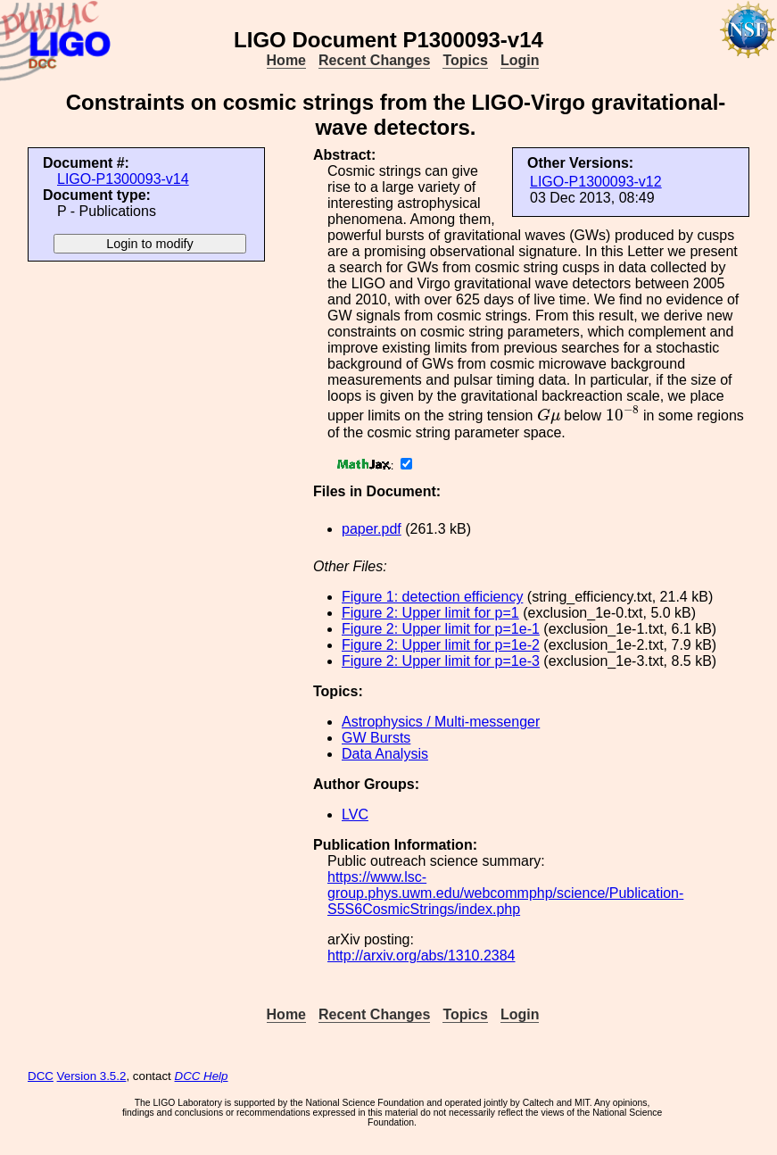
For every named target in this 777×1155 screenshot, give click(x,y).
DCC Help (201, 1076)
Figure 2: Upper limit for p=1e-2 (441, 644)
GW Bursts (376, 737)
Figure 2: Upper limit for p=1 (430, 612)
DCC (41, 1076)
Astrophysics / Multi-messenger (441, 721)
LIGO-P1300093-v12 (596, 181)
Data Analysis (385, 753)
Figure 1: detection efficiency (432, 596)
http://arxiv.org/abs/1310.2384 (421, 955)
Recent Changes (374, 60)
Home (286, 60)
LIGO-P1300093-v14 (123, 179)
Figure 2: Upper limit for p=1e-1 (441, 628)
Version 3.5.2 (92, 1076)
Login (520, 60)
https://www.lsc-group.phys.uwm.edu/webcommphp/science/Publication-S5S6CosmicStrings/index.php (505, 893)
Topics (464, 60)
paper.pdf (371, 528)
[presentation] (548, 416)
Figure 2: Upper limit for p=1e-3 (441, 661)
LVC (355, 814)
